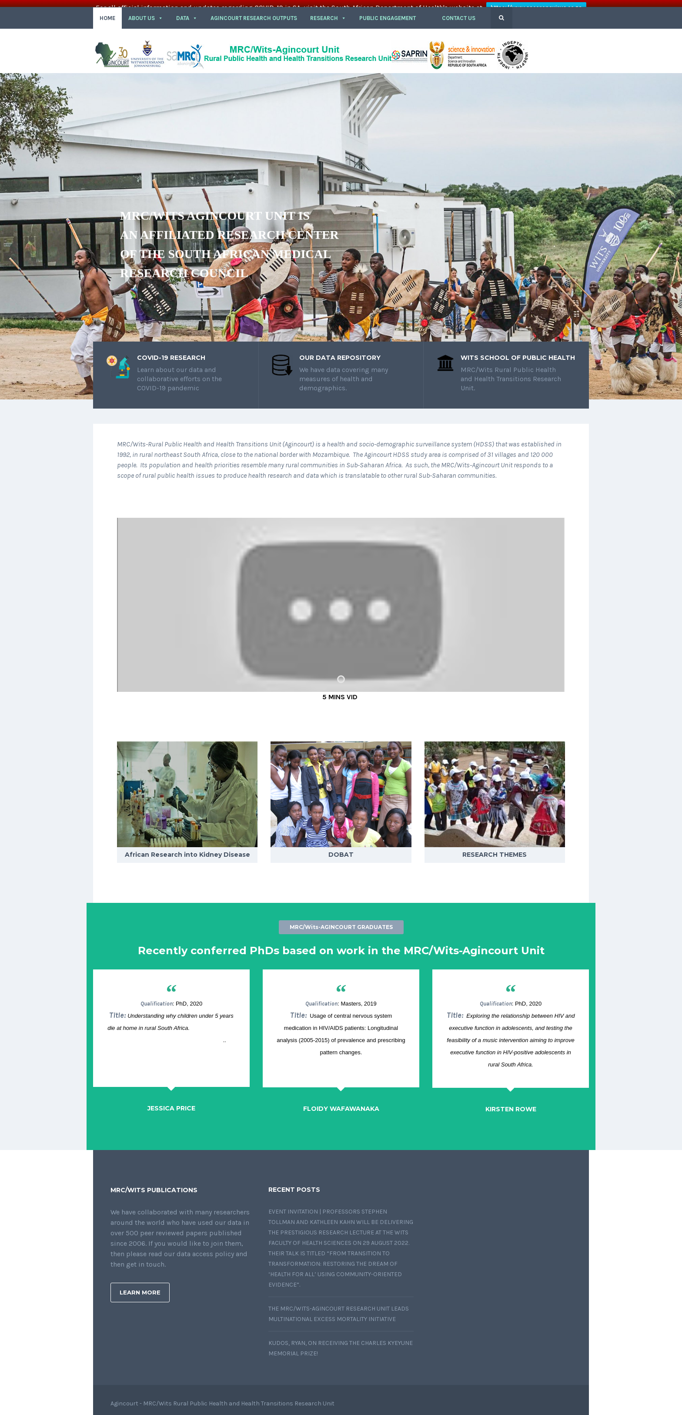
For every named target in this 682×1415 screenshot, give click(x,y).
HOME (107, 11)
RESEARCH (328, 11)
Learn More (140, 1285)
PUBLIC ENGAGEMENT (387, 11)
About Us (145, 11)
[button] (428, 11)
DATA (186, 11)
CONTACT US (458, 11)
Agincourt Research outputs (254, 11)
